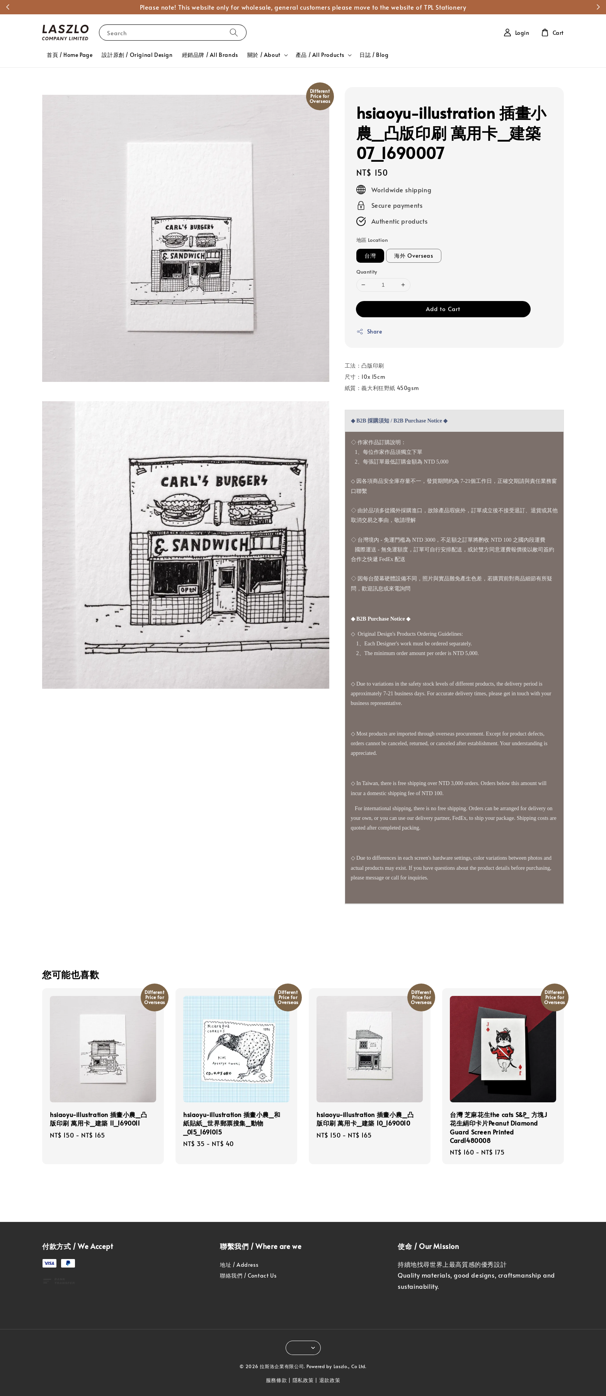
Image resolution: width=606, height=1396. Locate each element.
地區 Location (372, 239)
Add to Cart (443, 309)
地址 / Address (239, 1264)
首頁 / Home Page (69, 54)
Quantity (366, 271)
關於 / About (264, 54)
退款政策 (329, 1380)
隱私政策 (303, 1380)
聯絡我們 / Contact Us (248, 1275)
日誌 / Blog (373, 54)
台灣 (370, 255)
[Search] (233, 32)
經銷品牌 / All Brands (210, 54)
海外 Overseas (413, 255)
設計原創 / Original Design (137, 54)
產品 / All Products (320, 54)
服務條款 (276, 1380)
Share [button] (369, 331)
